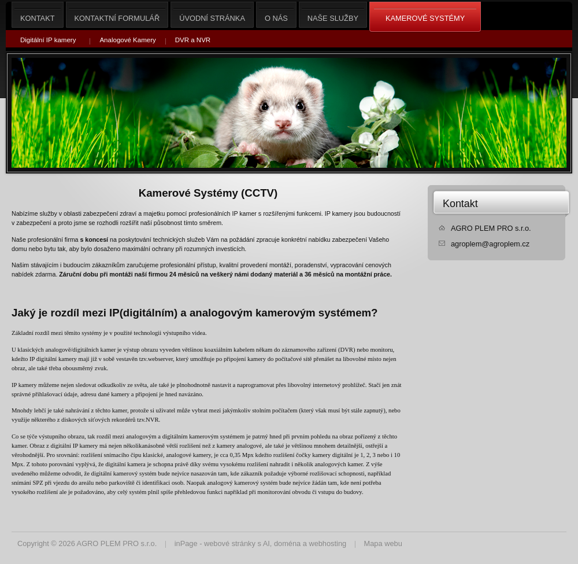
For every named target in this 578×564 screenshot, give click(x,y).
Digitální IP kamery (48, 39)
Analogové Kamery (127, 39)
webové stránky (229, 543)
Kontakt (460, 203)
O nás (276, 15)
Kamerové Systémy (425, 17)
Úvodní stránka (212, 15)
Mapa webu (383, 543)
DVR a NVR (192, 39)
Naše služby (333, 15)
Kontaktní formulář (117, 15)
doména (287, 543)
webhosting (327, 543)
